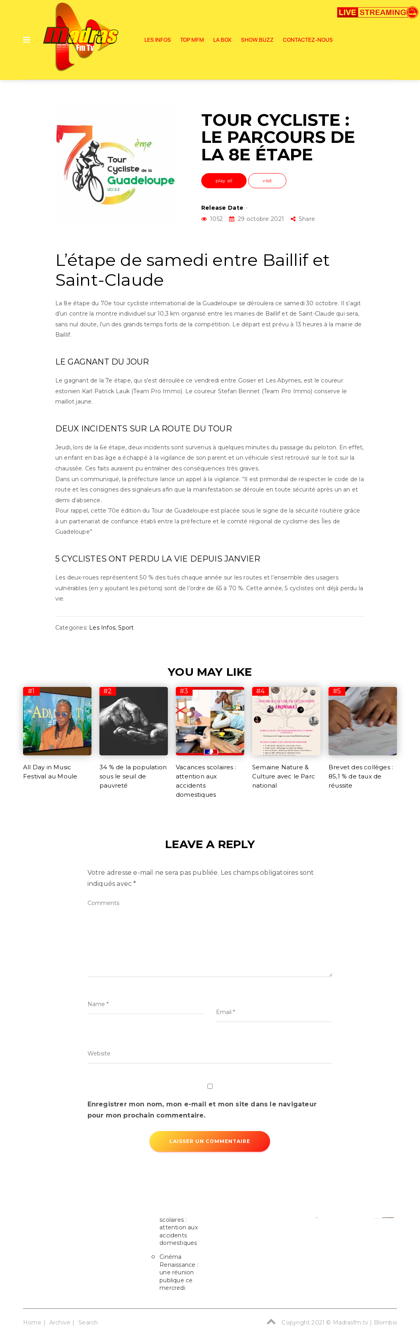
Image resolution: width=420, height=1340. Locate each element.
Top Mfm (192, 40)
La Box (222, 40)
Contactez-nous (308, 40)
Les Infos (157, 40)
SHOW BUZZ (257, 40)
